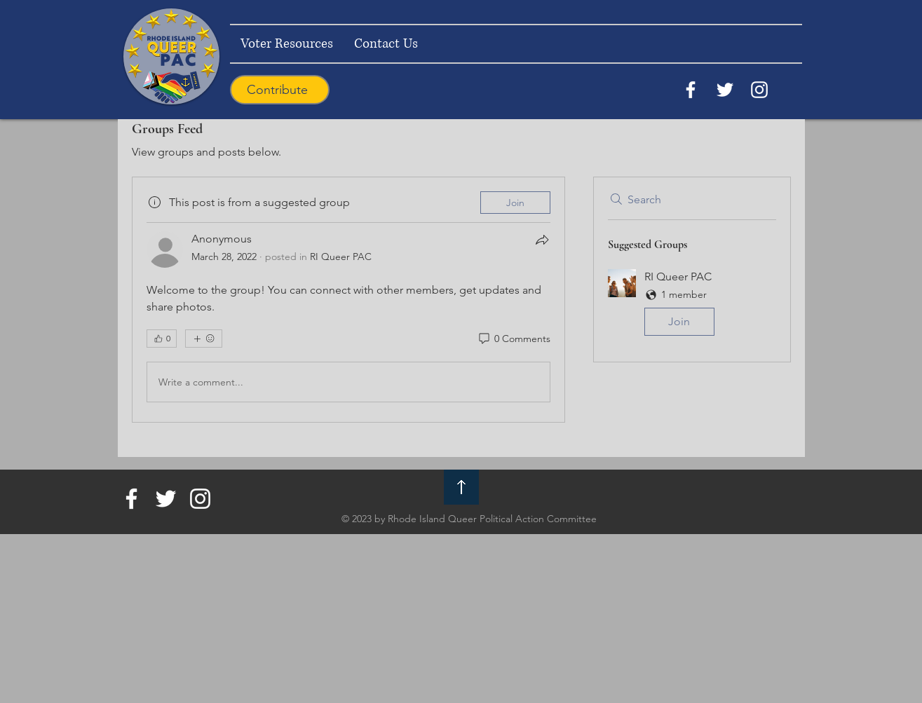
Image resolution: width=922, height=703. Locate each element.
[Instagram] (759, 90)
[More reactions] (203, 338)
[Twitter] (725, 90)
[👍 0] (162, 338)
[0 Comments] (513, 339)
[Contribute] (280, 89)
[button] (692, 305)
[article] (348, 300)
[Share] (542, 239)
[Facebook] (690, 90)
